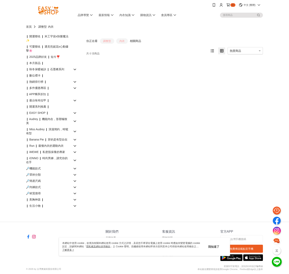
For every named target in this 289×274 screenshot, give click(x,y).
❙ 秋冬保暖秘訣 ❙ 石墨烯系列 (45, 69)
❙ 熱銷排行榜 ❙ (36, 81)
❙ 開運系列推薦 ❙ (37, 106)
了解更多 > (68, 250)
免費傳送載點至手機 (241, 248)
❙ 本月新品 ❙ (35, 63)
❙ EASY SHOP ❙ (37, 112)
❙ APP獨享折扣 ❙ (37, 94)
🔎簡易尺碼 (33, 180)
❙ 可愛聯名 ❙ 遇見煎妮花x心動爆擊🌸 (47, 48)
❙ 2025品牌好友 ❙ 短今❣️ (43, 56)
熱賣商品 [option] (235, 50)
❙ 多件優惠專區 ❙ (37, 88)
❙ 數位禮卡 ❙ (35, 75)
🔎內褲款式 (33, 187)
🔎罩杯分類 (33, 174)
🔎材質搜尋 (33, 193)
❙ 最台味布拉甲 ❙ (37, 100)
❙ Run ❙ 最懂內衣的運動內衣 (45, 145)
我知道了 (213, 246)
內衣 (51, 26)
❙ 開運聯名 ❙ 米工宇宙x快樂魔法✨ (47, 38)
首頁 (29, 26)
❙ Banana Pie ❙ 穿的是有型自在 (46, 139)
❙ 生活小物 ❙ (35, 205)
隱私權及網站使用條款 (98, 246)
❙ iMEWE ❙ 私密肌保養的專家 (45, 152)
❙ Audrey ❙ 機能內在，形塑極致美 (46, 121)
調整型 (42, 26)
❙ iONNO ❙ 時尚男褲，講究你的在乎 (47, 160)
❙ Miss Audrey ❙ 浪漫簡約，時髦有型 (47, 131)
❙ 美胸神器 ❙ (35, 199)
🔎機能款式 (33, 168)
